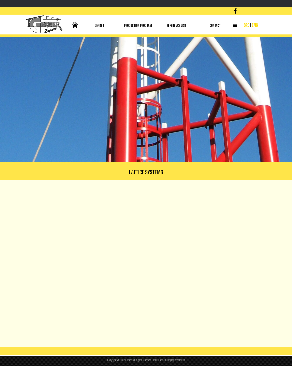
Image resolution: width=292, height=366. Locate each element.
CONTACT (215, 25)
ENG (255, 25)
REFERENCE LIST (176, 25)
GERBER (99, 25)
